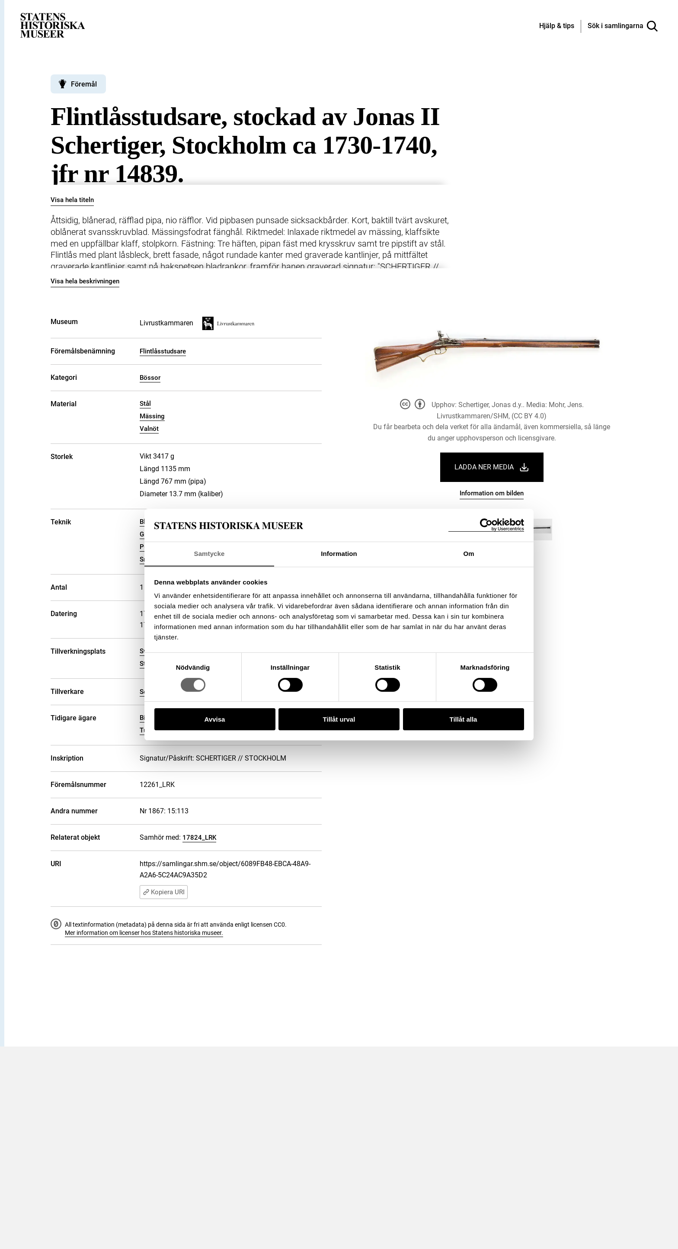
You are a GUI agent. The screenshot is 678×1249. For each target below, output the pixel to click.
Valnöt (149, 429)
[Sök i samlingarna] (623, 26)
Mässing (152, 416)
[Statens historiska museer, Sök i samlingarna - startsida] (52, 25)
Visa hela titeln (72, 200)
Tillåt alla (463, 719)
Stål (145, 404)
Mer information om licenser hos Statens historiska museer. (144, 932)
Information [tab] (339, 553)
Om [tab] (468, 553)
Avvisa (215, 719)
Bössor (150, 378)
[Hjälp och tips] (556, 26)
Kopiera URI (164, 892)
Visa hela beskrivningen (85, 281)
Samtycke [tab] (209, 553)
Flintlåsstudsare (163, 351)
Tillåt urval (339, 719)
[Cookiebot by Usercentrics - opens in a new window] (486, 525)
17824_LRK (199, 837)
